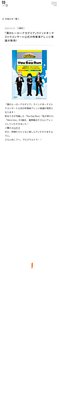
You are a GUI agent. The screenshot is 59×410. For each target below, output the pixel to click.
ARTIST (29, 325)
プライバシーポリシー (29, 385)
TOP (4, 10)
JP (28, 373)
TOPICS (11, 10)
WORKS (29, 317)
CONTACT (29, 340)
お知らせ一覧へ (12, 19)
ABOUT (29, 309)
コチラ (17, 127)
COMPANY (29, 333)
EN (35, 373)
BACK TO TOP (29, 361)
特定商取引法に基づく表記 (29, 392)
